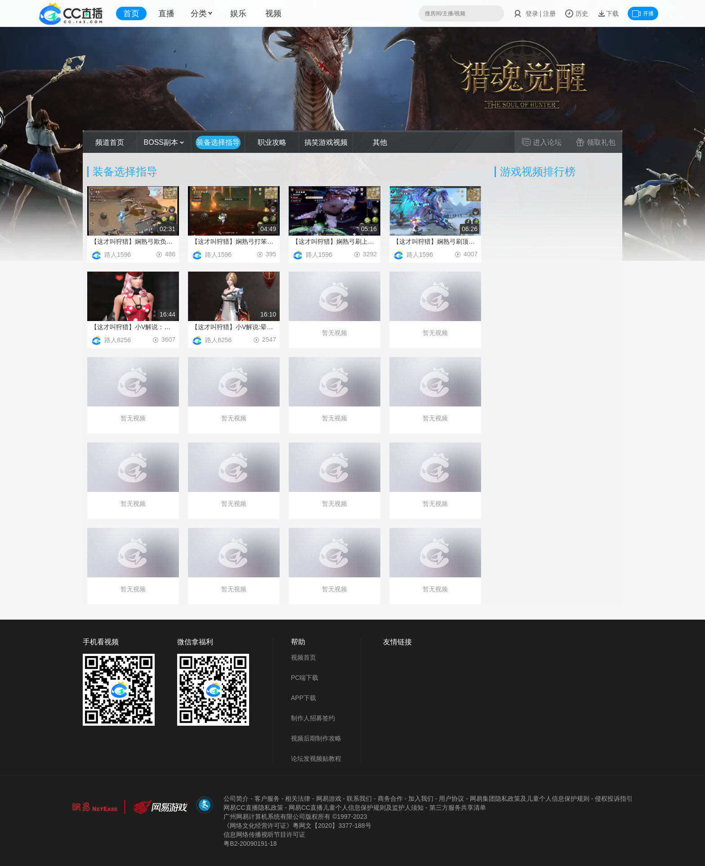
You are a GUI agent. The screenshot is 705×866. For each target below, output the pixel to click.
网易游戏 (328, 798)
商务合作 (390, 798)
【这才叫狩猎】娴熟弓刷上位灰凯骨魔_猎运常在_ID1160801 (334, 241)
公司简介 (236, 798)
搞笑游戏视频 (326, 142)
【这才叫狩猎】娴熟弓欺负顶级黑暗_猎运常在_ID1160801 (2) (133, 241)
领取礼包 (596, 142)
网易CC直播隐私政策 (253, 807)
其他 (380, 142)
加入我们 (420, 798)
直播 (166, 13)
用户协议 (451, 798)
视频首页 (303, 657)
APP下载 (303, 698)
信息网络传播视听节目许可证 (264, 834)
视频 (273, 13)
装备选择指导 (218, 142)
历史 (576, 13)
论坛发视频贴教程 (316, 758)
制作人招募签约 (313, 718)
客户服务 (267, 798)
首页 (131, 13)
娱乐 (238, 13)
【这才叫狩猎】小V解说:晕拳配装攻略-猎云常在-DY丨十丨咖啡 (234, 326)
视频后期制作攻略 (316, 738)
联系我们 (359, 798)
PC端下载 (304, 677)
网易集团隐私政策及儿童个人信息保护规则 (529, 798)
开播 (643, 13)
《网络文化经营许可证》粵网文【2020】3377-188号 (297, 825)
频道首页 (109, 142)
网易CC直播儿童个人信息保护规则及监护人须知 (356, 807)
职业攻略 (272, 142)
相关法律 (297, 798)
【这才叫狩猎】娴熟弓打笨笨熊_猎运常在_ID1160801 (234, 241)
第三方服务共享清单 (457, 807)
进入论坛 (542, 142)
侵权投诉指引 (614, 798)
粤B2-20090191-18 (250, 843)
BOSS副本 (164, 142)
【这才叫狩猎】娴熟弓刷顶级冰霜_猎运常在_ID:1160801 (435, 241)
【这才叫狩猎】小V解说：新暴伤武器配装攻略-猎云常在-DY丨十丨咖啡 (133, 326)
